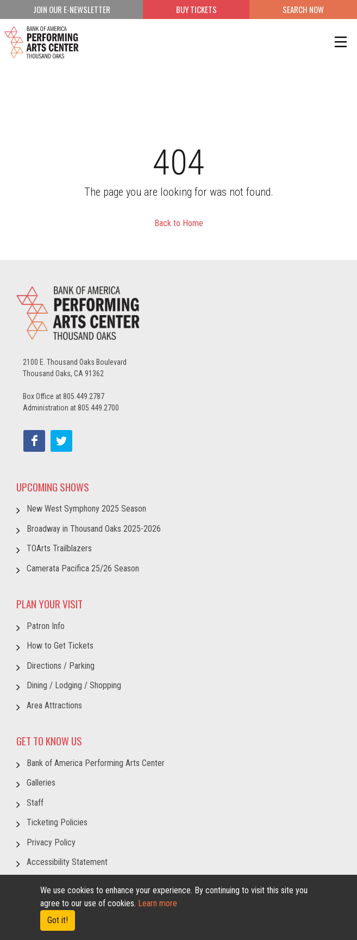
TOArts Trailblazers (59, 548)
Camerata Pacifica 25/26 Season (83, 568)
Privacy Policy (51, 842)
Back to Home (178, 223)
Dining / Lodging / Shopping (74, 685)
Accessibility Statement (67, 862)
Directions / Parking (61, 666)
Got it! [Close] (57, 920)
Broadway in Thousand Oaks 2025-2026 (94, 529)
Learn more (157, 903)
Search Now (303, 9)
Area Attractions (54, 705)
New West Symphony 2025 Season (86, 508)
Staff (35, 803)
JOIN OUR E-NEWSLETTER (71, 9)
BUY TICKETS (196, 9)
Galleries (41, 782)
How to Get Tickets (60, 645)
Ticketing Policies (57, 822)
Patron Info (46, 626)
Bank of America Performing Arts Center (96, 763)
